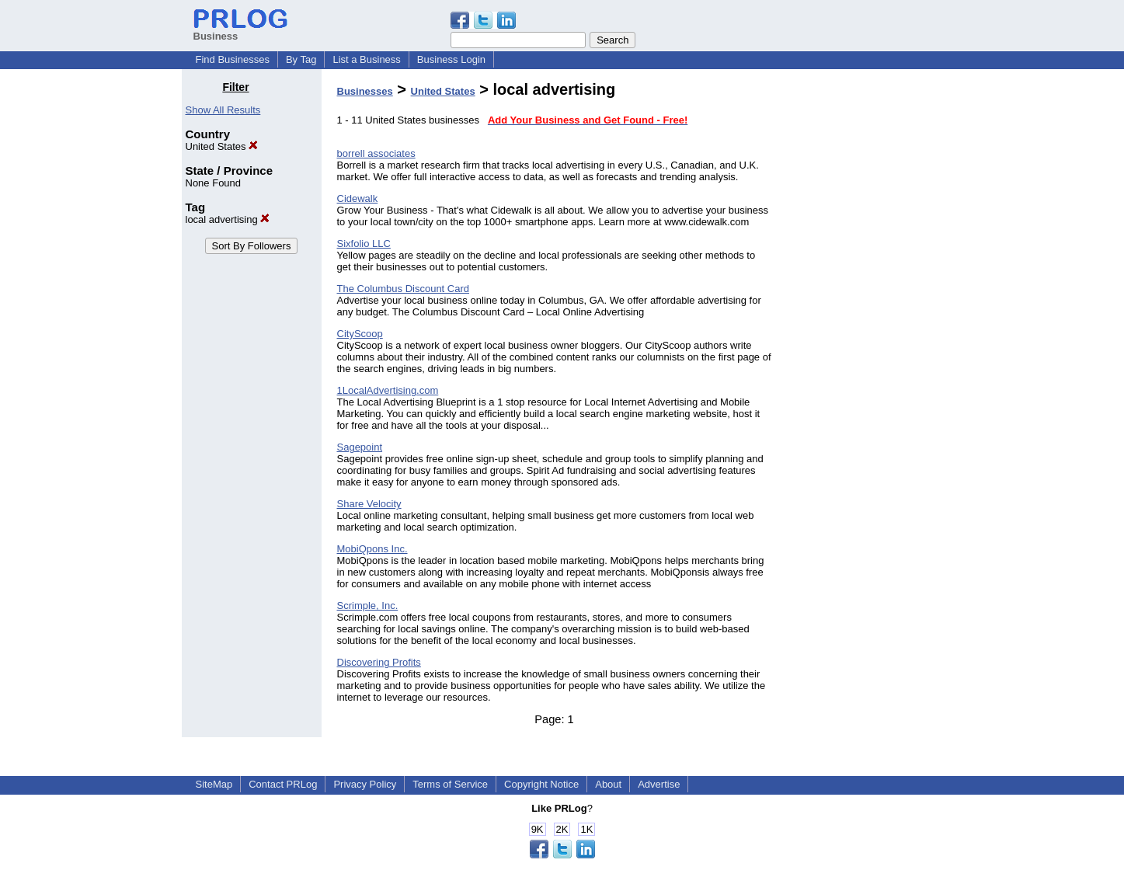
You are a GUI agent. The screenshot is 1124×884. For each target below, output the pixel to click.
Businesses (365, 91)
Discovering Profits (379, 662)
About (608, 784)
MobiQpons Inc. (372, 549)
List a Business (366, 59)
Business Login (451, 59)
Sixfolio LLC (364, 243)
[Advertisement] (863, 314)
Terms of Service (450, 784)
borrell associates (376, 153)
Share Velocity (369, 504)
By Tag (301, 59)
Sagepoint (360, 447)
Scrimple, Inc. (367, 605)
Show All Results (223, 110)
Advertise (659, 784)
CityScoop (360, 333)
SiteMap (214, 784)
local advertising (228, 219)
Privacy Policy (364, 784)
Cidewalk (357, 198)
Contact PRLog (283, 784)
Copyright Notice (541, 784)
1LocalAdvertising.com (388, 390)
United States (222, 146)
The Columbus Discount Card (403, 288)
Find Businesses (233, 59)
